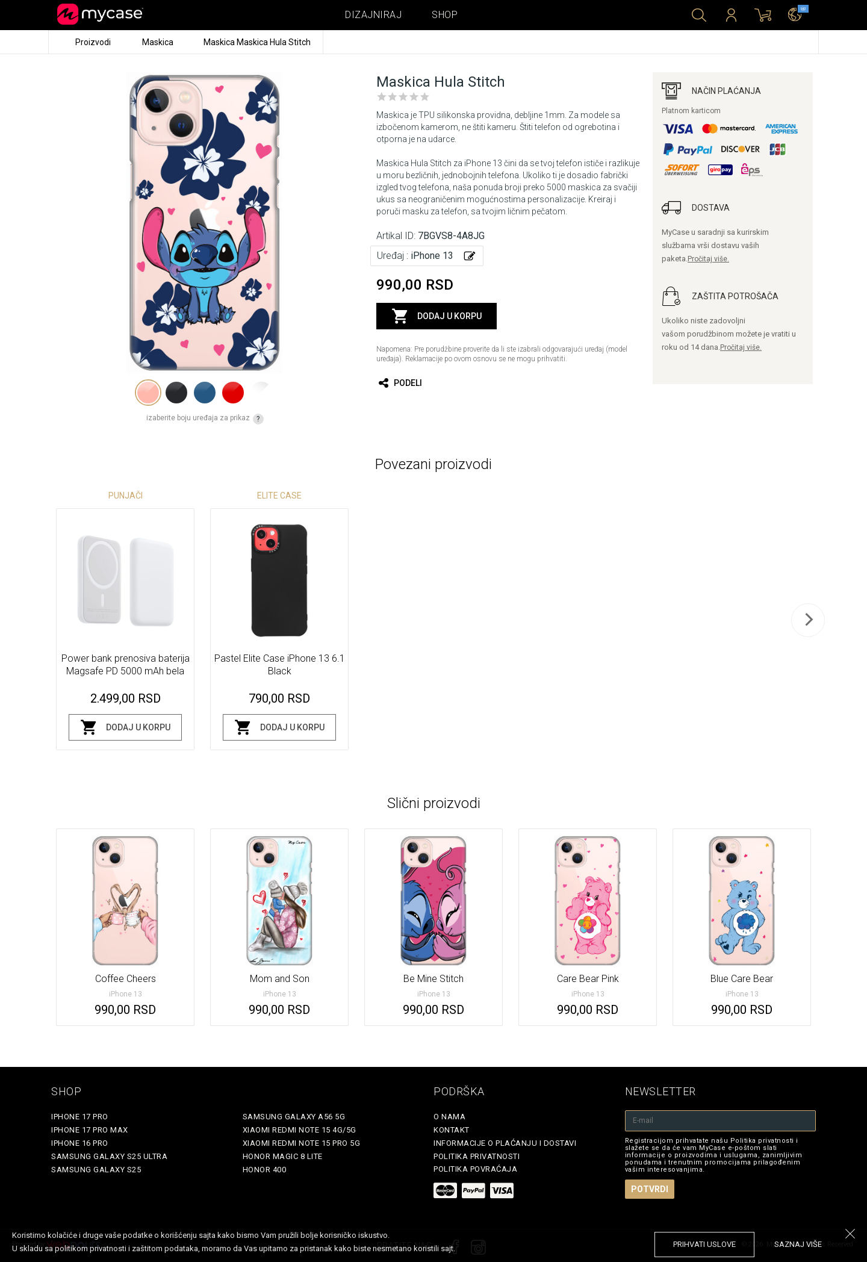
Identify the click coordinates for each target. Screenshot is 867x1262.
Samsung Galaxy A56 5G (294, 1116)
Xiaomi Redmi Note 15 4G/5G (299, 1129)
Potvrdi (649, 1189)
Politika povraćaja (475, 1168)
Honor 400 (265, 1169)
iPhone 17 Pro (79, 1116)
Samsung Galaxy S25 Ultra (109, 1156)
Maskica (158, 42)
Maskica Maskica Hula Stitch (257, 42)
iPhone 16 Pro (79, 1143)
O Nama (449, 1116)
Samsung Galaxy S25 (96, 1169)
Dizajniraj (373, 14)
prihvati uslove (704, 1244)
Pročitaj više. (708, 259)
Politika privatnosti (477, 1156)
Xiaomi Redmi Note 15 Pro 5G (302, 1143)
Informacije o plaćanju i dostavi (505, 1143)
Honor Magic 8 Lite (283, 1156)
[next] (808, 620)
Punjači (125, 495)
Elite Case (279, 495)
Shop (445, 14)
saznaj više (798, 1244)
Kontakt (452, 1129)
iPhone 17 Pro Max (89, 1129)
